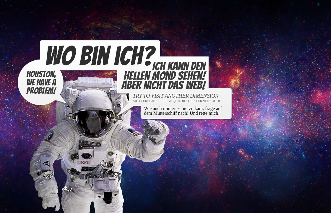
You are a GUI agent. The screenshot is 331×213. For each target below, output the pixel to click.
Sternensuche (207, 101)
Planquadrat (176, 101)
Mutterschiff (145, 101)
